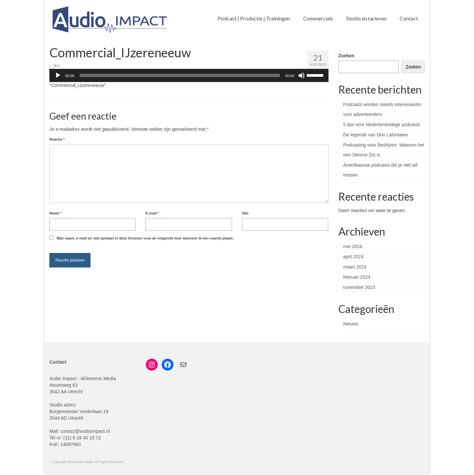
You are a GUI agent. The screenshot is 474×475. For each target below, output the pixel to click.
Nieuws (350, 323)
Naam (55, 213)
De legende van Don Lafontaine (375, 134)
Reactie (57, 139)
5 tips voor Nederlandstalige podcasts (381, 124)
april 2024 (353, 256)
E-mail (152, 213)
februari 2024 (357, 277)
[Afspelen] (58, 75)
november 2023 (359, 287)
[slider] (180, 75)
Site (245, 213)
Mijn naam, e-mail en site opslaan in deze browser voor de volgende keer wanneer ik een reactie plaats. (145, 238)
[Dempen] (301, 75)
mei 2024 (352, 246)
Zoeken (346, 55)
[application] (189, 75)
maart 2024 (355, 266)
